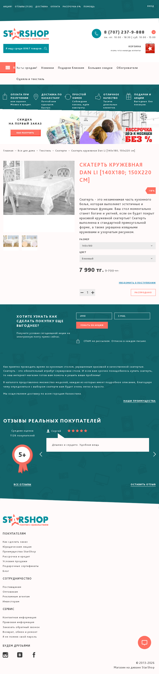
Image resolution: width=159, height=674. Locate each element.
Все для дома (26, 150)
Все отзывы (22, 484)
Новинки (47, 67)
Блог (6, 570)
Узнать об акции (92, 325)
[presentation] (41, 454)
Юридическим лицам (17, 546)
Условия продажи (15, 561)
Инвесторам (11, 601)
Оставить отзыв (143, 484)
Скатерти (61, 150)
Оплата (55, 6)
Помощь (89, 6)
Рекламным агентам (16, 596)
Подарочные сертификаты (21, 566)
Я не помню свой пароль (20, 636)
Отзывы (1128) (24, 6)
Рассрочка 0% (72, 6)
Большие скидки (100, 67)
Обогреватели (127, 67)
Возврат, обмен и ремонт (20, 631)
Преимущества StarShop (19, 551)
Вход (150, 6)
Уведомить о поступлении (137, 282)
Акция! (7, 6)
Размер (84, 239)
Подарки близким (71, 67)
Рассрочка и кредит (16, 556)
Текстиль (45, 150)
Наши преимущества (139, 400)
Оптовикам (10, 591)
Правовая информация (18, 622)
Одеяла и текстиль (30, 79)
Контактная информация (19, 617)
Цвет (83, 252)
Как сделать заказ (15, 541)
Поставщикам (12, 586)
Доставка (41, 6)
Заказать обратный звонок (21, 627)
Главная (8, 150)
